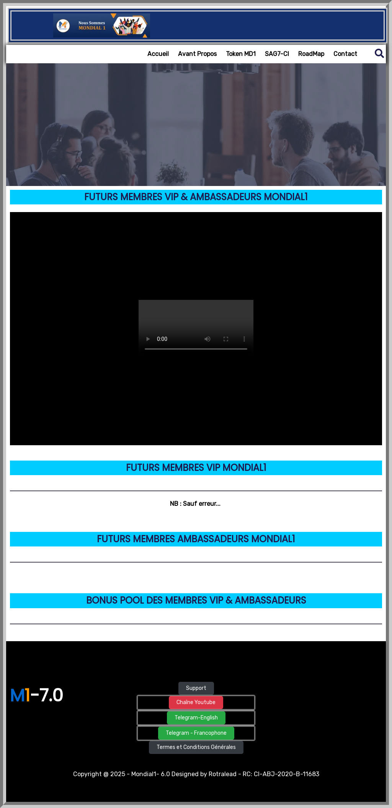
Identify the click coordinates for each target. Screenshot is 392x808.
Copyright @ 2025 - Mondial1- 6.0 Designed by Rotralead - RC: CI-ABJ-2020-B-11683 (196, 774)
